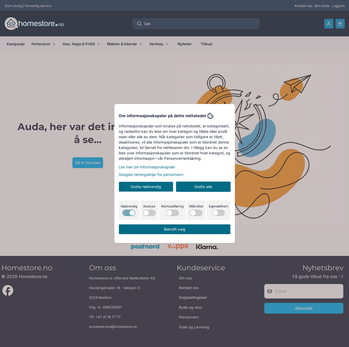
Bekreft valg (174, 229)
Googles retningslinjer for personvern (151, 174)
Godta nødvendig (146, 186)
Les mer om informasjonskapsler (147, 167)
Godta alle (203, 186)
